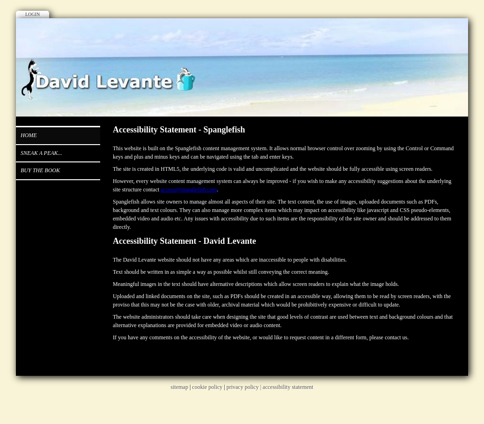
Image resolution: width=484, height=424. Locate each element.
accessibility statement (288, 387)
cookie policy (207, 387)
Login (32, 14)
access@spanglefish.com (189, 189)
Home (29, 135)
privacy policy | (245, 387)
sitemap (179, 387)
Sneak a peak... (41, 153)
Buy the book (40, 170)
